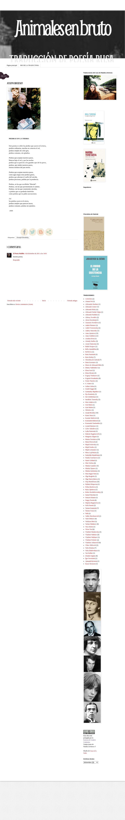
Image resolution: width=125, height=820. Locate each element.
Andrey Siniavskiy (91, 331)
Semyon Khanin (90, 497)
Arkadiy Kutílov (90, 341)
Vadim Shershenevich (92, 516)
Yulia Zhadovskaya (91, 550)
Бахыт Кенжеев (90, 564)
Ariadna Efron (89, 339)
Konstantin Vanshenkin (92, 423)
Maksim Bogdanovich (92, 434)
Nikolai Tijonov (90, 468)
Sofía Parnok (89, 505)
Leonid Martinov (90, 426)
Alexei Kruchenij (90, 320)
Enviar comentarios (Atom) (24, 304)
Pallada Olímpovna (91, 484)
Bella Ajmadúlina (90, 349)
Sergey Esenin (89, 500)
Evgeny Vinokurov (91, 376)
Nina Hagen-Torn (90, 474)
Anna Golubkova (90, 336)
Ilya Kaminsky (90, 394)
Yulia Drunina (89, 548)
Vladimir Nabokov (91, 535)
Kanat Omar (89, 415)
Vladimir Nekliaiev (91, 537)
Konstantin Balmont (91, 421)
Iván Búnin (88, 405)
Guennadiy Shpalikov (92, 392)
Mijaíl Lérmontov (90, 450)
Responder (16, 260)
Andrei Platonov (90, 325)
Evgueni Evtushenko (91, 378)
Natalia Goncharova (91, 458)
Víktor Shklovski (90, 545)
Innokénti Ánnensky (91, 399)
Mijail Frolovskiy (90, 444)
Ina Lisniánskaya (90, 397)
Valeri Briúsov (89, 519)
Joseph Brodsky (22, 237)
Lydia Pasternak (90, 431)
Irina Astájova (89, 402)
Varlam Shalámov (90, 524)
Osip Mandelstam (90, 482)
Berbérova (88, 352)
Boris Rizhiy (89, 357)
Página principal (12, 65)
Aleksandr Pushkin (91, 315)
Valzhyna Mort (90, 521)
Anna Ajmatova (90, 333)
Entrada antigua (72, 301)
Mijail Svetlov (89, 447)
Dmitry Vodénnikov (91, 368)
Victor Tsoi (88, 529)
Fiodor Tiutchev (90, 381)
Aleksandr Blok (90, 309)
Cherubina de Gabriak (92, 360)
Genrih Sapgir (89, 389)
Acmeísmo (88, 299)
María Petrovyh (90, 442)
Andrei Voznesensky (91, 328)
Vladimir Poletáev (91, 540)
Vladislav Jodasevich (92, 543)
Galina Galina (89, 386)
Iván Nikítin (89, 407)
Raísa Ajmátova (90, 489)
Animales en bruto (62, 27)
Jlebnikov (88, 410)
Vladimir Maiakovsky (92, 532)
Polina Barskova (90, 487)
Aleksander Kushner (91, 304)
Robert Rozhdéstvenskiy (93, 492)
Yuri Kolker (89, 553)
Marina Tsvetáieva (91, 439)
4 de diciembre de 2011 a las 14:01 (36, 253)
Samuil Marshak (90, 495)
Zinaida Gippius (90, 556)
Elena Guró (88, 370)
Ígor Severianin (90, 558)
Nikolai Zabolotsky (91, 471)
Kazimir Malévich (91, 418)
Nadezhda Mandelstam (92, 455)
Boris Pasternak (90, 354)
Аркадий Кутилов (91, 561)
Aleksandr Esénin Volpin (93, 312)
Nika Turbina (89, 463)
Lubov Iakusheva (90, 429)
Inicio (44, 301)
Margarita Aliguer (90, 436)
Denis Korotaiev (90, 362)
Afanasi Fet (89, 301)
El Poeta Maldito (18, 253)
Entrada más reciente (14, 301)
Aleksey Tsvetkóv (90, 317)
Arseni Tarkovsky (90, 344)
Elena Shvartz (89, 373)
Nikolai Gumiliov (90, 466)
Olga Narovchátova (91, 479)
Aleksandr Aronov (91, 307)
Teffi (86, 513)
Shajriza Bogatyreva (91, 503)
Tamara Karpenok (90, 508)
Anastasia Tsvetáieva (91, 323)
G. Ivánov (88, 383)
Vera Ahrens (89, 527)
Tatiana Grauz (89, 511)
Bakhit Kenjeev (90, 346)
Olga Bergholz (89, 476)
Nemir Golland (90, 460)
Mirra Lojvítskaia (90, 452)
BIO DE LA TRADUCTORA (29, 65)
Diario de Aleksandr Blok (93, 365)
